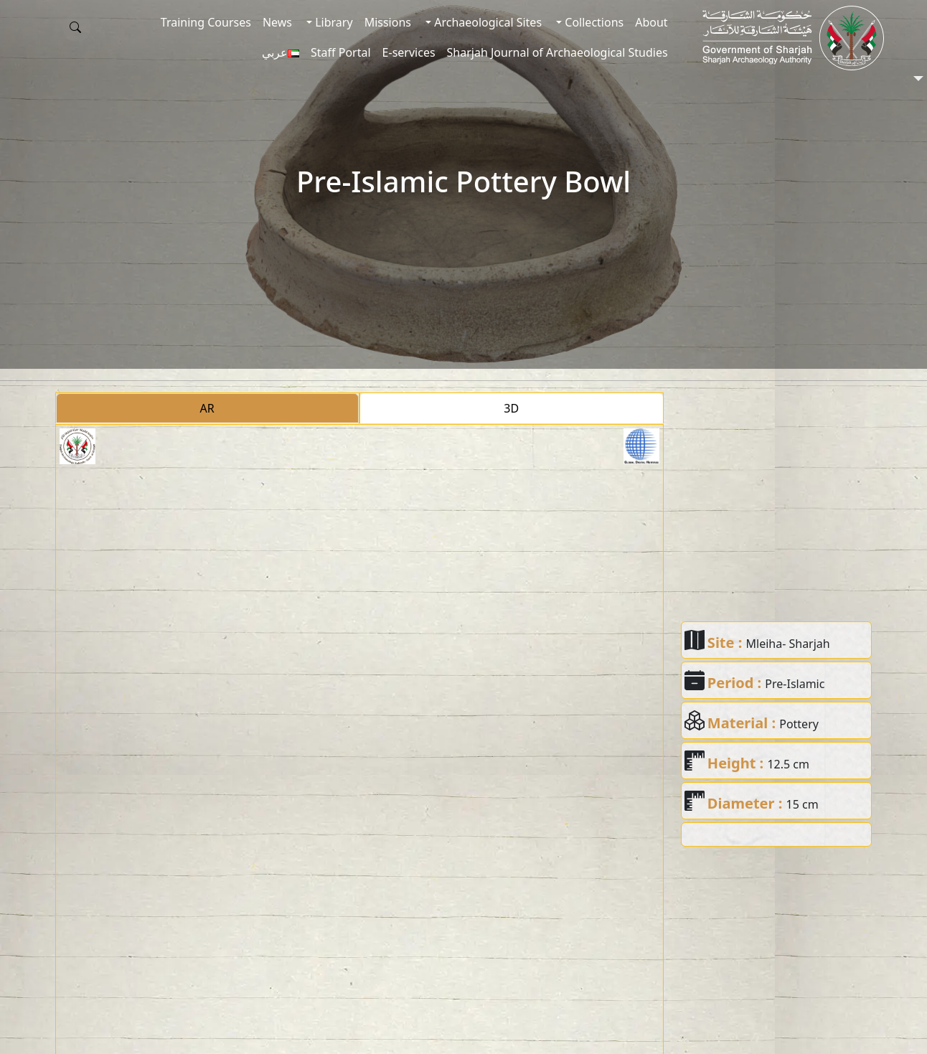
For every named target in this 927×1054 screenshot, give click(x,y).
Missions (387, 22)
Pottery (799, 724)
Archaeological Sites (486, 22)
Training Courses (206, 22)
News (277, 22)
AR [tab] (207, 408)
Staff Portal (341, 52)
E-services (409, 52)
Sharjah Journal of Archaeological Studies (557, 52)
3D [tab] (511, 408)
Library (332, 22)
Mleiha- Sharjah (788, 643)
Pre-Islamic (794, 684)
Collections (593, 22)
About (651, 22)
